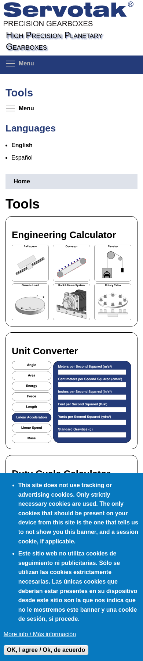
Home (22, 181)
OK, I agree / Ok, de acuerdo (46, 650)
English (22, 145)
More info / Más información (40, 634)
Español (22, 157)
